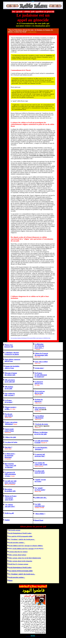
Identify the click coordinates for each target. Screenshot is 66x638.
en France (38, 481)
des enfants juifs (10, 375)
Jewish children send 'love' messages (23, 548)
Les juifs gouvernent (41, 441)
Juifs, (6, 395)
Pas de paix (8, 414)
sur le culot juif (10, 382)
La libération (39, 344)
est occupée (8, 402)
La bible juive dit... (40, 497)
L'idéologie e (9, 352)
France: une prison (11, 422)
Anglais (7, 520)
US (9, 539)
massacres (38, 401)
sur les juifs (8, 388)
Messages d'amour (11, 373)
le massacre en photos (12, 354)
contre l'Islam (8, 431)
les (36, 375)
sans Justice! (9, 416)
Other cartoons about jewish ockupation (20, 561)
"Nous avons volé (10, 465)
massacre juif (8, 347)
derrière (16, 352)
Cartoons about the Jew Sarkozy (18, 551)
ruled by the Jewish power (22, 539)
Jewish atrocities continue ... (17, 542)
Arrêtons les (39, 399)
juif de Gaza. (39, 383)
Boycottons (8, 489)
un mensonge (9, 455)
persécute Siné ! (40, 456)
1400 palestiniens (9, 474)
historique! (8, 457)
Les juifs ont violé (10, 481)
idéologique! (9, 424)
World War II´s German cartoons (18, 564)
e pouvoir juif (40, 454)
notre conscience (10, 483)
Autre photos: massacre (12, 359)
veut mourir (9, 498)
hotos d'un (9, 345)
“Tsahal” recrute (40, 479)
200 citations (9, 387)
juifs (42, 471)
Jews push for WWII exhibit (20, 536)
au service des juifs (40, 434)
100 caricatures (10, 380)
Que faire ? (8, 447)
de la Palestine (39, 346)
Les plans (8, 442)
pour (6, 500)
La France (8, 400)
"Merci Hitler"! (40, 514)
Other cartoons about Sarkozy (17, 555)
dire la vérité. (39, 393)
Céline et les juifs (10, 437)
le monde (38, 442)
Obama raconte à (10, 407)
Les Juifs (38, 504)
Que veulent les (10, 393)
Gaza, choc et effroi (41, 362)
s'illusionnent (39, 418)
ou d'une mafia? (40, 490)
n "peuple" (39, 488)
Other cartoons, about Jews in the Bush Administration (25, 558)
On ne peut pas (40, 391)
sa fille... (7, 409)
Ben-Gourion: (9, 464)
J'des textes (41, 424)
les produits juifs (10, 491)
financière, (41, 447)
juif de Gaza (9, 361)
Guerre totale (9, 429)
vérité (37, 409)
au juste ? (11, 395)
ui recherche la (41, 408)
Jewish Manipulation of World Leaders (20, 533)
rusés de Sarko (39, 473)
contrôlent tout (39, 506)
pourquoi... (38, 449)
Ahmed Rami (38, 520)
